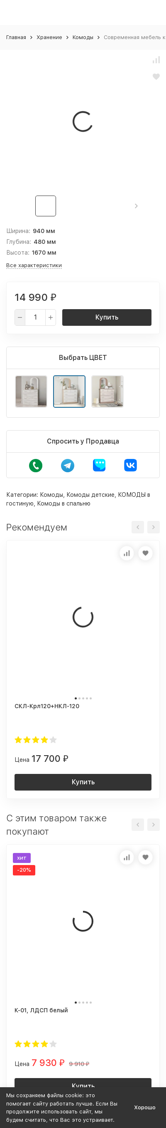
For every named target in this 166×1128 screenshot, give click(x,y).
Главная (16, 37)
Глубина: (18, 241)
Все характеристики (34, 265)
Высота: (17, 252)
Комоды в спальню (63, 503)
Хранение (49, 37)
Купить (106, 317)
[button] (136, 206)
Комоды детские (90, 494)
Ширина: (18, 231)
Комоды (83, 37)
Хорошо (145, 1107)
